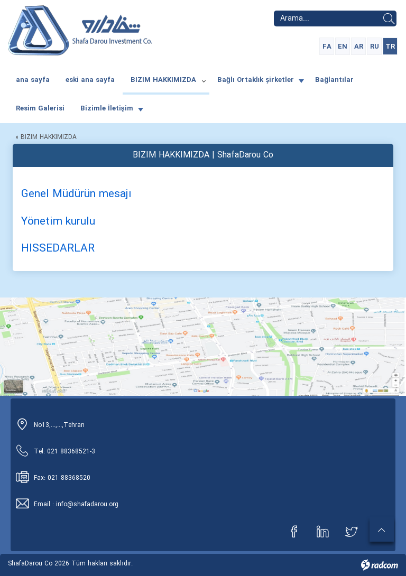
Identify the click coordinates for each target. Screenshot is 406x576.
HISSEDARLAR (58, 248)
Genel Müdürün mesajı (76, 194)
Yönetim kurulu (58, 221)
